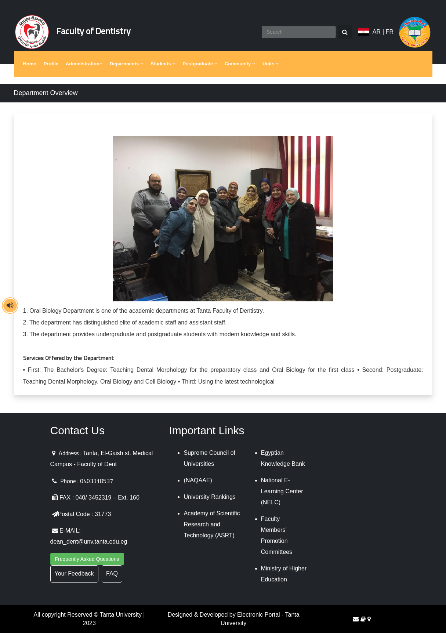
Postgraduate (199, 66)
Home (29, 66)
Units (270, 66)
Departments (126, 66)
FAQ (112, 576)
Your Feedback (74, 576)
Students (163, 66)
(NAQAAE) (198, 482)
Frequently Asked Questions (87, 561)
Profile (51, 66)
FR (390, 33)
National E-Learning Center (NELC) (282, 493)
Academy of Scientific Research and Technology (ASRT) (212, 526)
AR (377, 33)
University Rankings (209, 499)
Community (240, 66)
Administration (84, 66)
